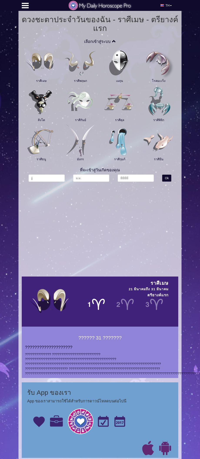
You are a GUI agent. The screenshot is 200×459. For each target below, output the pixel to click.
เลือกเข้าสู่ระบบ (100, 41)
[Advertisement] (59, 227)
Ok (167, 178)
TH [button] (166, 5)
